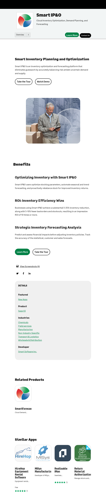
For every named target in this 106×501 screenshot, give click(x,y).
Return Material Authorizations (82, 471)
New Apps (22, 299)
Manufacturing (25, 329)
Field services (24, 326)
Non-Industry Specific (28, 333)
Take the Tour (24, 81)
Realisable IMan (61, 470)
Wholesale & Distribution (30, 340)
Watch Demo (43, 81)
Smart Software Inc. (27, 351)
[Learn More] (72, 34)
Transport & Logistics (28, 336)
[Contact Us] (85, 35)
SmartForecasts (23, 408)
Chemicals (23, 322)
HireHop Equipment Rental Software (21, 473)
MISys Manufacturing (43, 470)
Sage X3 (22, 310)
